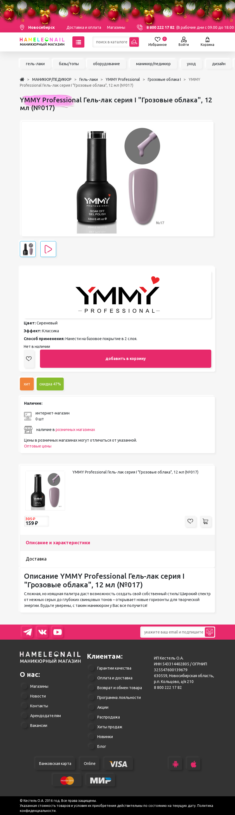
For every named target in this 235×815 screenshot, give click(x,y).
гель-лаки (35, 64)
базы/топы (69, 64)
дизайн (218, 64)
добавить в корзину (125, 358)
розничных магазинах (75, 429)
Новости (38, 696)
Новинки (105, 736)
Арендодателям (45, 715)
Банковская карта (55, 763)
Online (90, 763)
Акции (102, 707)
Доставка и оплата (84, 27)
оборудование (106, 64)
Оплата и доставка (114, 678)
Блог (101, 746)
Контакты (39, 706)
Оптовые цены (37, 446)
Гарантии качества (114, 668)
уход (191, 64)
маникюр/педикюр (153, 64)
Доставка (36, 558)
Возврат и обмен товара (119, 688)
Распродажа (108, 717)
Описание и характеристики (58, 542)
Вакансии (38, 725)
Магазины (116, 27)
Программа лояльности (119, 697)
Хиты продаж (109, 727)
